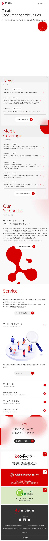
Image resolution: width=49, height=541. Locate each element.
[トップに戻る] (24, 532)
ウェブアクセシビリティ (32, 525)
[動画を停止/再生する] (46, 77)
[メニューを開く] (46, 3)
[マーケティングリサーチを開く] (24, 325)
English (39, 3)
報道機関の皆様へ (27, 528)
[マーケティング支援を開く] (24, 402)
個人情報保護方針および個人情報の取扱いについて (15, 525)
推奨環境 (20, 528)
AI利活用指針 (42, 525)
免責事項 (16, 528)
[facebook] (20, 519)
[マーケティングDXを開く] (24, 410)
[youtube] (29, 520)
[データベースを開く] (24, 385)
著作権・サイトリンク (8, 528)
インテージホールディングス (39, 528)
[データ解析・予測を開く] (24, 393)
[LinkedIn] (24, 519)
